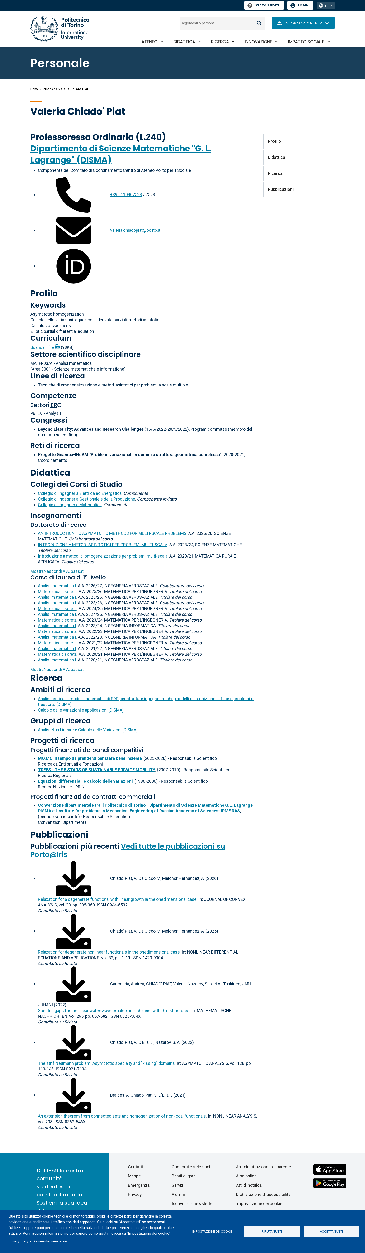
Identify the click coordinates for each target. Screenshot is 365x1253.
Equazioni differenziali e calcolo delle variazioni (85, 781)
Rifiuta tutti (272, 1231)
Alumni (178, 1194)
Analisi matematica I (57, 585)
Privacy (135, 1194)
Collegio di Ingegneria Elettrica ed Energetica (80, 493)
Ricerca (220, 42)
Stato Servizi (263, 5)
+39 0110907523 (126, 194)
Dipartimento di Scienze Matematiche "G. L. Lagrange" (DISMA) (120, 154)
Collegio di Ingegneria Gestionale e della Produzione (86, 498)
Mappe (134, 1175)
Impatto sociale (306, 42)
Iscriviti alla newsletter (193, 1203)
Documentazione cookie (50, 1241)
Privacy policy (18, 1241)
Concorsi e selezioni (191, 1166)
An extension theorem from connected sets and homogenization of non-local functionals (122, 1115)
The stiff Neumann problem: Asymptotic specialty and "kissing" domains (106, 1063)
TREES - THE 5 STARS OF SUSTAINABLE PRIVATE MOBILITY (96, 769)
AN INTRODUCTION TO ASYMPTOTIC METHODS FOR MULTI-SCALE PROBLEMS (112, 533)
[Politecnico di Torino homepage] (59, 29)
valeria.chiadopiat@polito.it (135, 230)
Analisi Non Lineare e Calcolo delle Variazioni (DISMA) (88, 729)
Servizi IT (180, 1185)
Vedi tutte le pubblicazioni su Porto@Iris (127, 850)
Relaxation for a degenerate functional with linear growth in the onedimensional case (117, 899)
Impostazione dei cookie (212, 1231)
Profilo (44, 293)
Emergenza (139, 1185)
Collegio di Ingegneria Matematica (70, 504)
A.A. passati (57, 571)
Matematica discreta (57, 591)
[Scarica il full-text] (73, 878)
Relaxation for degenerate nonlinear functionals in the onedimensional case (109, 951)
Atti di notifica (249, 1185)
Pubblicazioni (59, 834)
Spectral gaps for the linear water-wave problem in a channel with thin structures (114, 1010)
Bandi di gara (183, 1175)
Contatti (135, 1166)
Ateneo (149, 42)
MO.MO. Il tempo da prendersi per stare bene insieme (90, 758)
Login (303, 5)
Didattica (184, 42)
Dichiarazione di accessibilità (263, 1194)
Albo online (246, 1175)
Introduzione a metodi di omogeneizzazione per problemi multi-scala (102, 556)
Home (34, 89)
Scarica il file (42, 347)
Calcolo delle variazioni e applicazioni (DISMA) (81, 710)
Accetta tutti (331, 1231)
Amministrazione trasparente (263, 1166)
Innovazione (258, 42)
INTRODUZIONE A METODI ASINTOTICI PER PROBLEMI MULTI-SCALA (102, 544)
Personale (48, 89)
